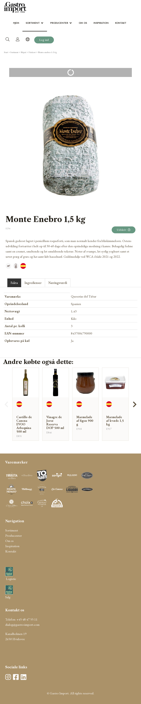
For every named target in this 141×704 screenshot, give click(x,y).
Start (6, 52)
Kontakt (120, 23)
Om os (83, 23)
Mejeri (23, 52)
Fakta (14, 283)
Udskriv (123, 230)
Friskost (32, 52)
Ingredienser (33, 283)
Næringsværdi (57, 283)
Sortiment (33, 23)
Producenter (59, 23)
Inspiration (101, 23)
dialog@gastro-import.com (22, 624)
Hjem (16, 23)
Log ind (44, 40)
